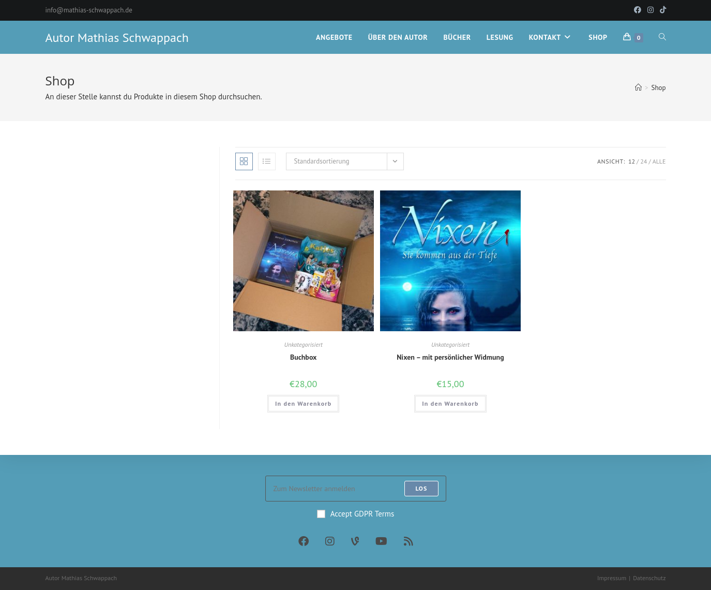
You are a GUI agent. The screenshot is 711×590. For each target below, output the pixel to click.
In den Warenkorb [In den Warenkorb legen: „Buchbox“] (303, 403)
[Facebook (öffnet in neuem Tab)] (637, 10)
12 (631, 161)
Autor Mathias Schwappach (117, 38)
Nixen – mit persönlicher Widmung (450, 357)
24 (643, 161)
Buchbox (303, 357)
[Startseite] (638, 87)
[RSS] (408, 541)
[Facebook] (303, 541)
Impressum (611, 578)
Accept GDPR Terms (356, 514)
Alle (659, 161)
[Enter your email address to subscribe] (355, 489)
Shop (658, 87)
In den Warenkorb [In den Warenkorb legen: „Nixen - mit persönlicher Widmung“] (450, 403)
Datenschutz (649, 578)
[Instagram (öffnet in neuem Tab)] (650, 10)
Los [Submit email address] (421, 488)
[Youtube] (381, 541)
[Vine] (355, 541)
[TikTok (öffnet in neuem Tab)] (661, 10)
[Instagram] (330, 541)
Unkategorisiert (303, 344)
